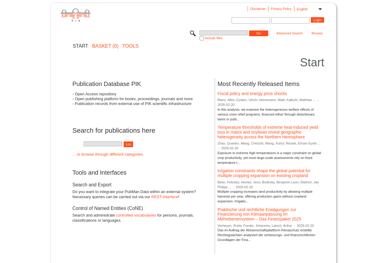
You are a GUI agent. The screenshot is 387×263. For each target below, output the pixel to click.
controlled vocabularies (136, 215)
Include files (213, 38)
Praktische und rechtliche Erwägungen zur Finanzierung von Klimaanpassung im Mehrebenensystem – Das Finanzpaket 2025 (259, 214)
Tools (130, 46)
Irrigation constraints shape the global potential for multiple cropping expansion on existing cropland (263, 173)
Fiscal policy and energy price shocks (252, 93)
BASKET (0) (105, 46)
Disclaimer (258, 9)
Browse (317, 33)
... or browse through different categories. (108, 154)
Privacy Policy (281, 9)
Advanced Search (289, 33)
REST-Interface (164, 197)
